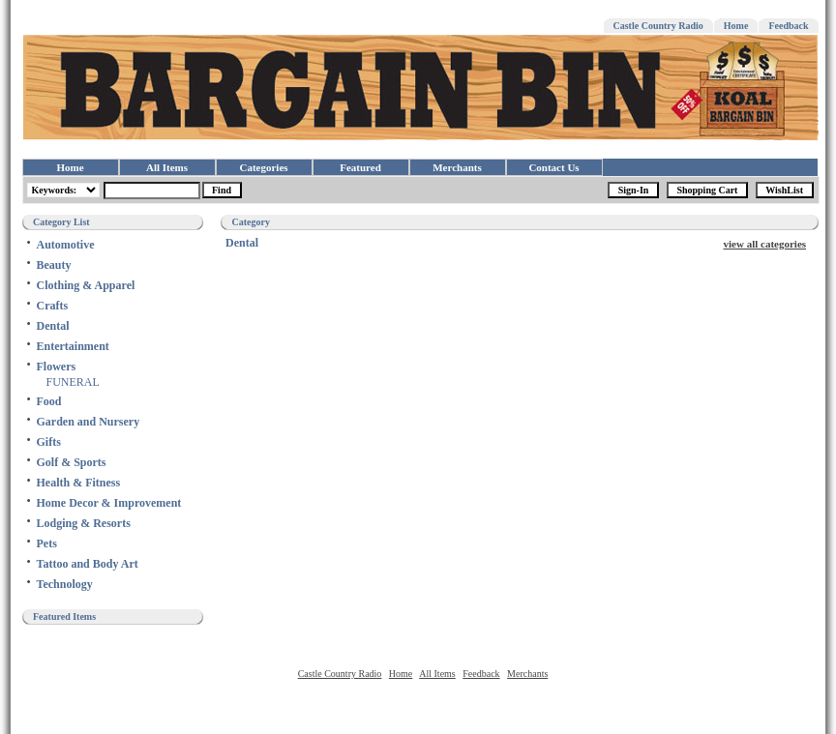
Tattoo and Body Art (87, 564)
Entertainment (73, 346)
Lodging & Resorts (84, 523)
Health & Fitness (79, 482)
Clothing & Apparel (86, 285)
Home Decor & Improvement (109, 503)
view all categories (765, 244)
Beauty (54, 265)
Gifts (49, 442)
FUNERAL (73, 382)
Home (736, 25)
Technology (65, 584)
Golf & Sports (71, 462)
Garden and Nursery (88, 421)
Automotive (66, 244)
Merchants (457, 167)
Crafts (53, 305)
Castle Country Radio (658, 25)
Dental (53, 326)
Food (49, 401)
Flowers (56, 366)
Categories (263, 167)
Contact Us (553, 167)
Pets (47, 543)
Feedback (788, 25)
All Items (167, 167)
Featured (360, 167)
